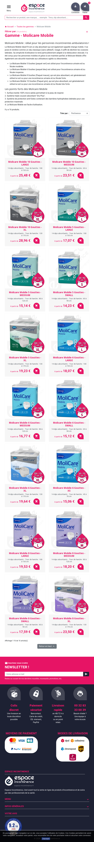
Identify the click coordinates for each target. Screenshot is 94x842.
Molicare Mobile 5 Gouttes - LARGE (69, 229)
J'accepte (45, 839)
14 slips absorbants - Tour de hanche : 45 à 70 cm (69, 495)
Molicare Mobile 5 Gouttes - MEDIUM (25, 294)
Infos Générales (14, 806)
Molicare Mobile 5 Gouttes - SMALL (69, 294)
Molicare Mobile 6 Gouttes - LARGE (69, 359)
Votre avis (11, 813)
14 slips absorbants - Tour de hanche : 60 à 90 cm (69, 169)
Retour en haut (47, 646)
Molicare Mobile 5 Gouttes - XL (25, 359)
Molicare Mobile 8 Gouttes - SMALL (25, 620)
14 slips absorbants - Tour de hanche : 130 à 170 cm (25, 234)
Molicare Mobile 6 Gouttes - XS (69, 489)
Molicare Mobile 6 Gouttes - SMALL (69, 424)
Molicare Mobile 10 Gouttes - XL (25, 229)
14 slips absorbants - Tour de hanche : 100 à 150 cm (25, 169)
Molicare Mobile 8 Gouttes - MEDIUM (69, 555)
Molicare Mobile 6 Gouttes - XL (25, 489)
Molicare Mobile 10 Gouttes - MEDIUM (69, 163)
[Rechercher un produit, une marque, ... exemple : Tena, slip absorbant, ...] (47, 17)
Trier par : (64, 113)
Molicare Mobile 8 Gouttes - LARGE (25, 555)
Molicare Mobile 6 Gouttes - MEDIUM (25, 424)
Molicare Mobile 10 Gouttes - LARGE (25, 163)
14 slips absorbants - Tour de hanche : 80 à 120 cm (24, 299)
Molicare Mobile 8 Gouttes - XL (69, 620)
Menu (8, 799)
